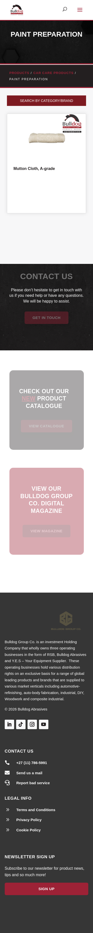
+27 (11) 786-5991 (31, 763)
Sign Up (46, 889)
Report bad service (33, 783)
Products (19, 73)
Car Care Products (53, 73)
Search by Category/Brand (46, 101)
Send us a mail (29, 773)
